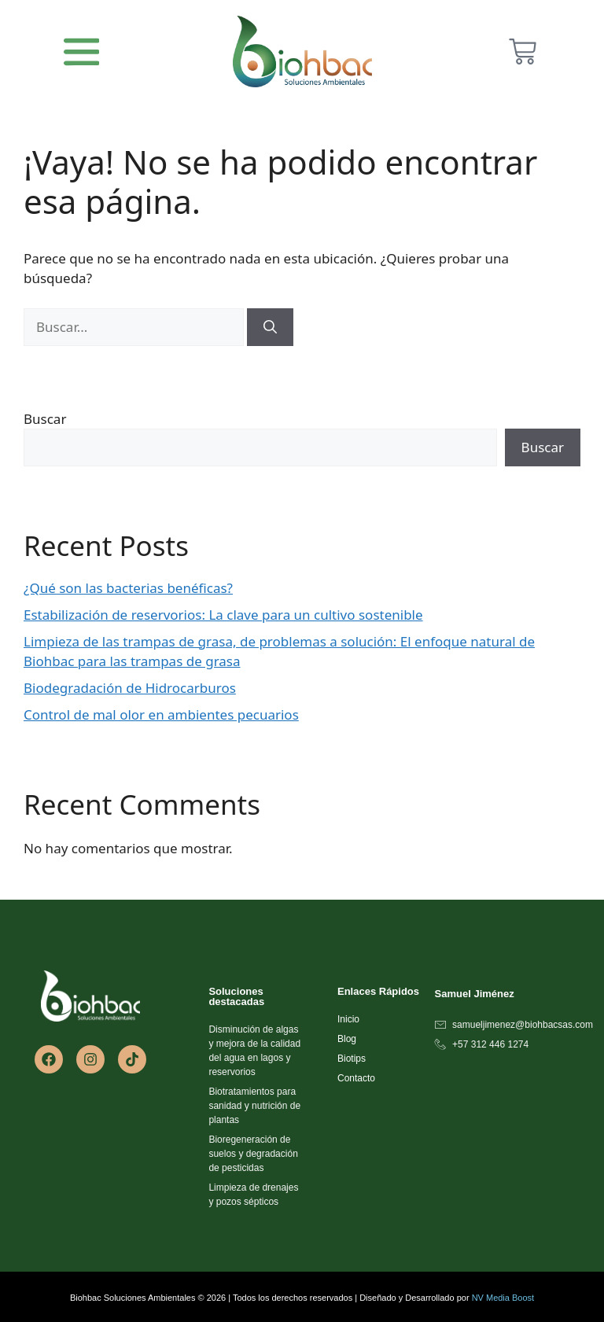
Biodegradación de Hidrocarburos (130, 688)
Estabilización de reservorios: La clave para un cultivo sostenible (223, 615)
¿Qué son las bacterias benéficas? (128, 588)
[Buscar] (270, 327)
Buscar (45, 419)
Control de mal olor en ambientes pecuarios (161, 714)
